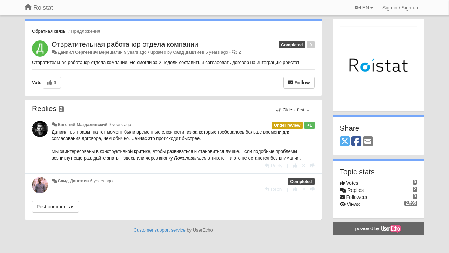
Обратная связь (49, 31)
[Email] (368, 142)
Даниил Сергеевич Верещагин (90, 52)
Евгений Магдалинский (82, 124)
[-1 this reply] (312, 165)
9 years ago (120, 124)
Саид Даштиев (188, 52)
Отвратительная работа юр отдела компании (125, 44)
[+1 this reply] (295, 165)
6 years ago (101, 181)
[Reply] (273, 165)
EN (364, 8)
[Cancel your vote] (304, 165)
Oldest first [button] (292, 109)
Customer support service (160, 230)
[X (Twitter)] (345, 142)
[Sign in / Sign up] (400, 8)
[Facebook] (356, 142)
